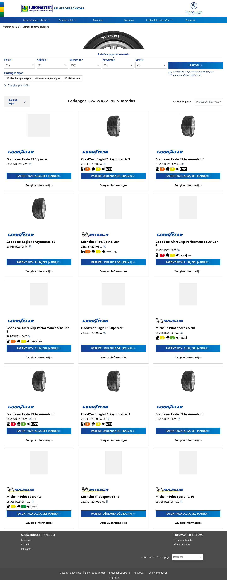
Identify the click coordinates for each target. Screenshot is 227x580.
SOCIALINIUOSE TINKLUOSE (38, 535)
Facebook (26, 539)
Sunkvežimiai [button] (66, 20)
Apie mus (129, 20)
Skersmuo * (76, 59)
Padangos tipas (13, 73)
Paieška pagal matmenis (113, 54)
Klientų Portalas (182, 544)
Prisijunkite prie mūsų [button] (158, 20)
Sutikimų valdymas (157, 572)
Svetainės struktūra (119, 572)
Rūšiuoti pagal (17, 101)
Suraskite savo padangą (35, 26)
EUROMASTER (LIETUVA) (188, 535)
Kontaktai (190, 20)
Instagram (26, 548)
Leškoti (194, 65)
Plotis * (8, 59)
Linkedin (25, 544)
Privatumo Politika (183, 539)
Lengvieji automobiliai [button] (35, 20)
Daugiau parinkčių (16, 85)
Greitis (139, 59)
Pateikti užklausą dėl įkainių (37, 176)
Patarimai (98, 20)
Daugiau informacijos (39, 185)
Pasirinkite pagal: (182, 101)
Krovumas (109, 59)
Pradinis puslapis (11, 26)
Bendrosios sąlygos (95, 572)
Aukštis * (42, 59)
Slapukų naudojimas (71, 572)
